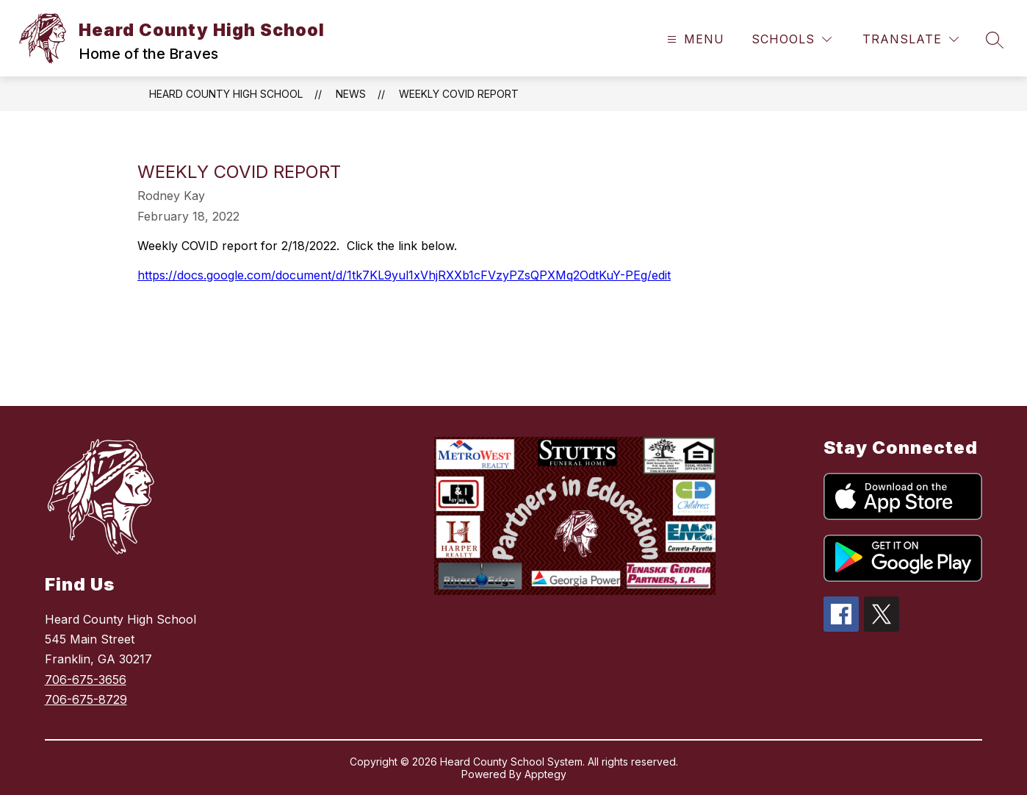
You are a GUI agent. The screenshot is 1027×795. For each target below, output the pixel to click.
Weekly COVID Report (459, 94)
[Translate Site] (910, 39)
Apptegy (545, 774)
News (351, 94)
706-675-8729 (86, 699)
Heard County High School (226, 94)
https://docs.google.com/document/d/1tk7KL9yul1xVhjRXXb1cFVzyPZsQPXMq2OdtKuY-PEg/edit (404, 275)
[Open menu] (693, 39)
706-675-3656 (85, 679)
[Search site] (994, 40)
